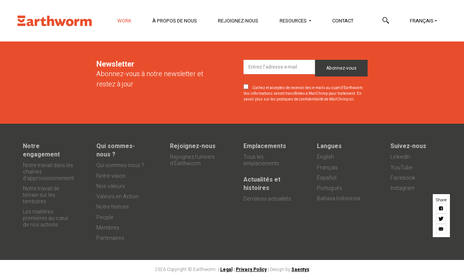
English (325, 157)
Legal (226, 269)
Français (422, 20)
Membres (107, 228)
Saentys (300, 269)
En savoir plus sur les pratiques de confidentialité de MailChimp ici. (302, 96)
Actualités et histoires (261, 184)
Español (326, 178)
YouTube (401, 168)
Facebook (402, 178)
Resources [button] (294, 20)
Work (129, 20)
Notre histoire (112, 207)
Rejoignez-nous (238, 20)
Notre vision (110, 176)
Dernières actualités (267, 199)
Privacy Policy (251, 269)
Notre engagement (41, 150)
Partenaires (110, 238)
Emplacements (264, 146)
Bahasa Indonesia (338, 198)
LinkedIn (400, 157)
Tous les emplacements (261, 160)
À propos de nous (174, 20)
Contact (343, 20)
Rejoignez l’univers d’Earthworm (192, 160)
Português (329, 188)
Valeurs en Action (117, 197)
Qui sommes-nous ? (115, 150)
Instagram (402, 188)
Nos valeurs (110, 186)
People (105, 218)
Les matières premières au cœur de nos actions (46, 218)
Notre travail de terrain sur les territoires (41, 195)
